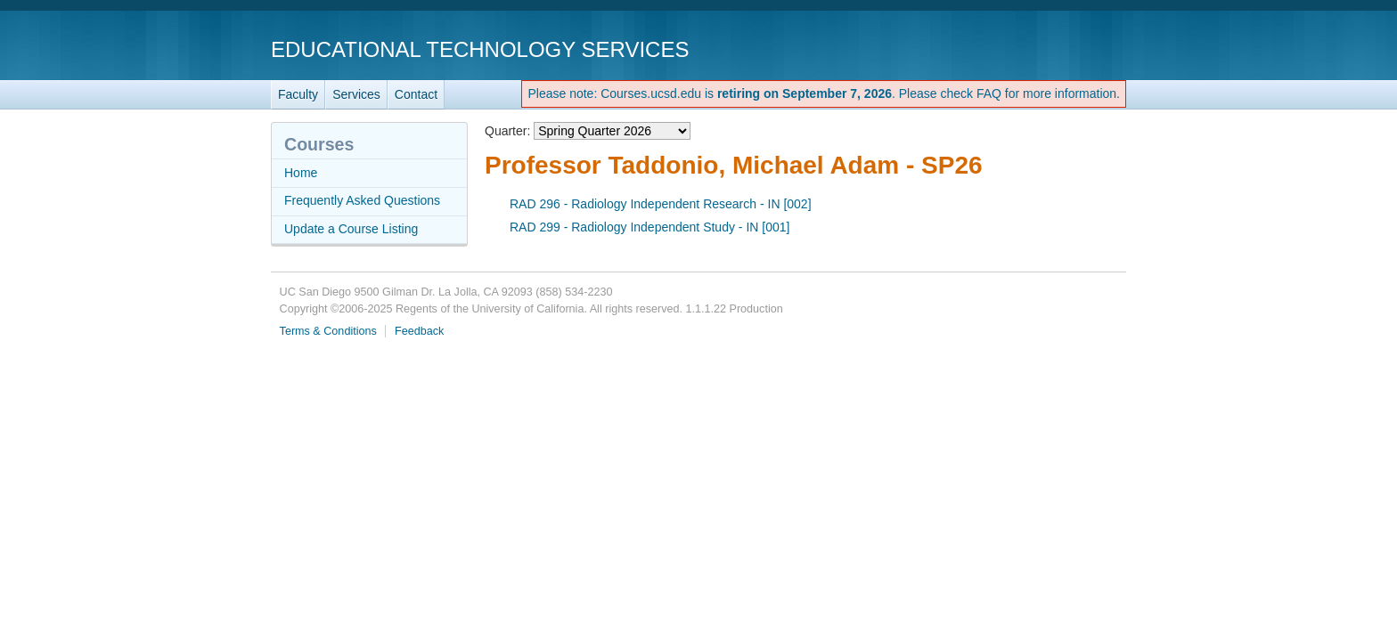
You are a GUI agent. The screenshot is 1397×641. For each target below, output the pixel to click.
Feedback (419, 331)
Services (356, 94)
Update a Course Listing (351, 229)
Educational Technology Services (480, 49)
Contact (416, 94)
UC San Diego (1024, 48)
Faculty (298, 94)
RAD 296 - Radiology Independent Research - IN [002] (661, 204)
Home (300, 173)
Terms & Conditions (328, 331)
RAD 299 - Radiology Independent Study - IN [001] (649, 227)
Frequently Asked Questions (362, 200)
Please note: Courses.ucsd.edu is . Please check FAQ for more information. (823, 93)
